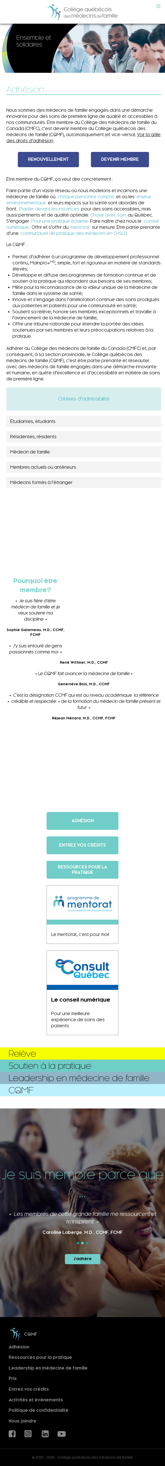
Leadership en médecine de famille (48, 1368)
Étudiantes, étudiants (33, 421)
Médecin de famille (30, 452)
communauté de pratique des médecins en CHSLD (74, 233)
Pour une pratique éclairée (59, 221)
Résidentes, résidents (33, 436)
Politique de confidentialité (38, 1410)
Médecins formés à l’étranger (41, 482)
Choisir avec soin (108, 215)
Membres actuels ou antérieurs (43, 467)
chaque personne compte (86, 196)
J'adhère (83, 1259)
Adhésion (19, 1346)
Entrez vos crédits (29, 1389)
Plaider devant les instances (49, 209)
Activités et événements (36, 1399)
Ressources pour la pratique (40, 1357)
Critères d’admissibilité (83, 399)
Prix (13, 1378)
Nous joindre (22, 1420)
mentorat (80, 227)
